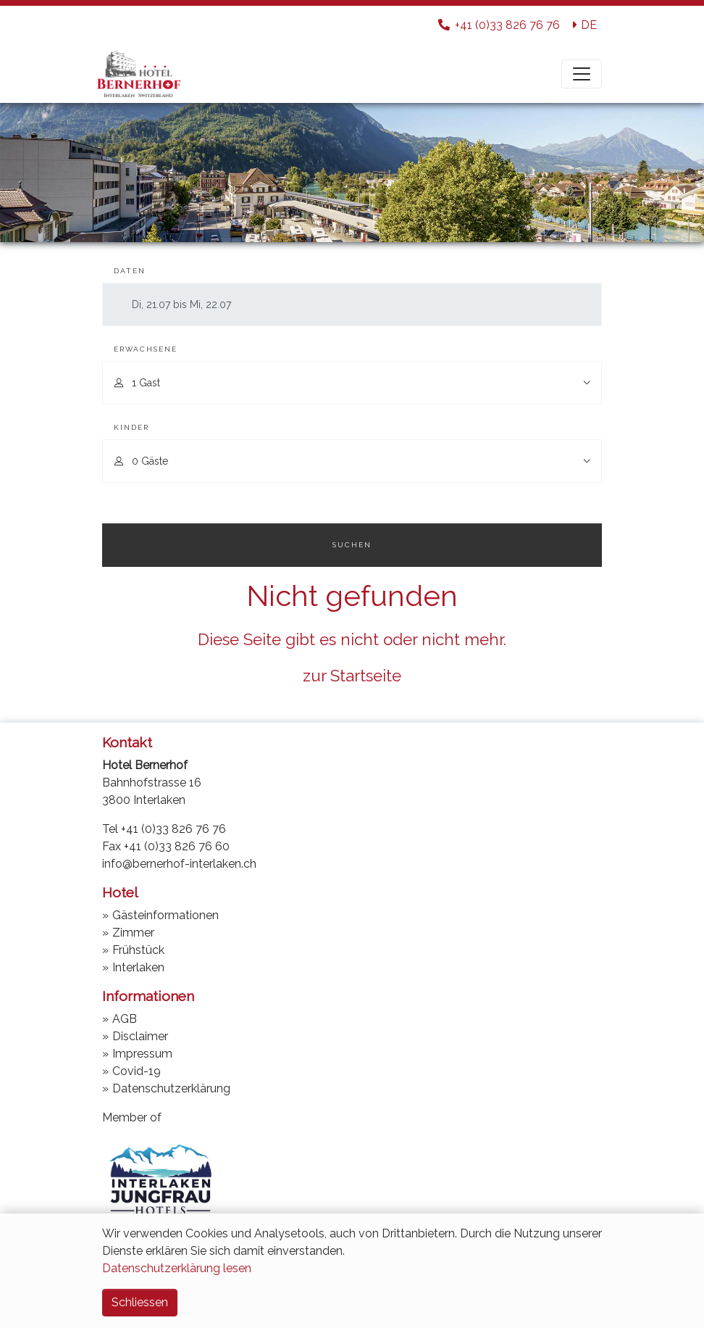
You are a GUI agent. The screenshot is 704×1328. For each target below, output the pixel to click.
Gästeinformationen (165, 915)
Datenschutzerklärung (171, 1088)
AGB (124, 1019)
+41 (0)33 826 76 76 (173, 829)
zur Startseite (352, 675)
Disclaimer (140, 1036)
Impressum (142, 1054)
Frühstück (138, 950)
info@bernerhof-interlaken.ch (179, 864)
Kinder (131, 427)
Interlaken (138, 967)
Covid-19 (136, 1071)
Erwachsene (145, 349)
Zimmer (133, 932)
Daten (130, 271)
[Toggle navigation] (581, 73)
